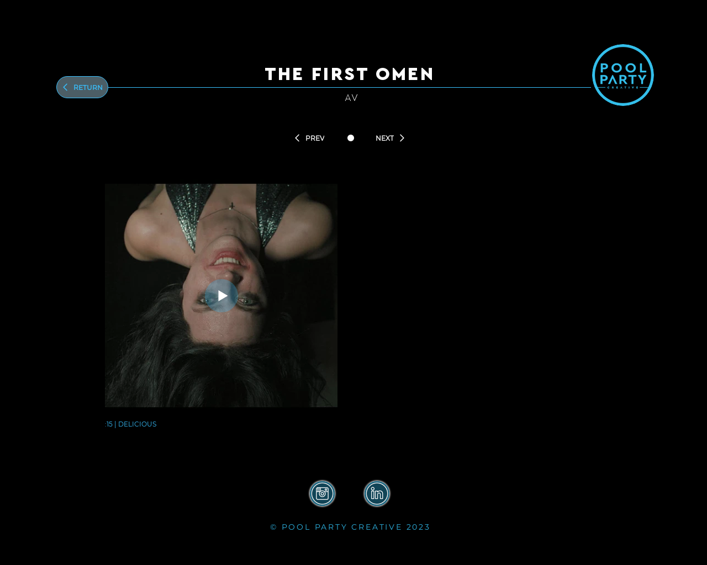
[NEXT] (390, 138)
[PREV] (309, 138)
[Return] (82, 87)
